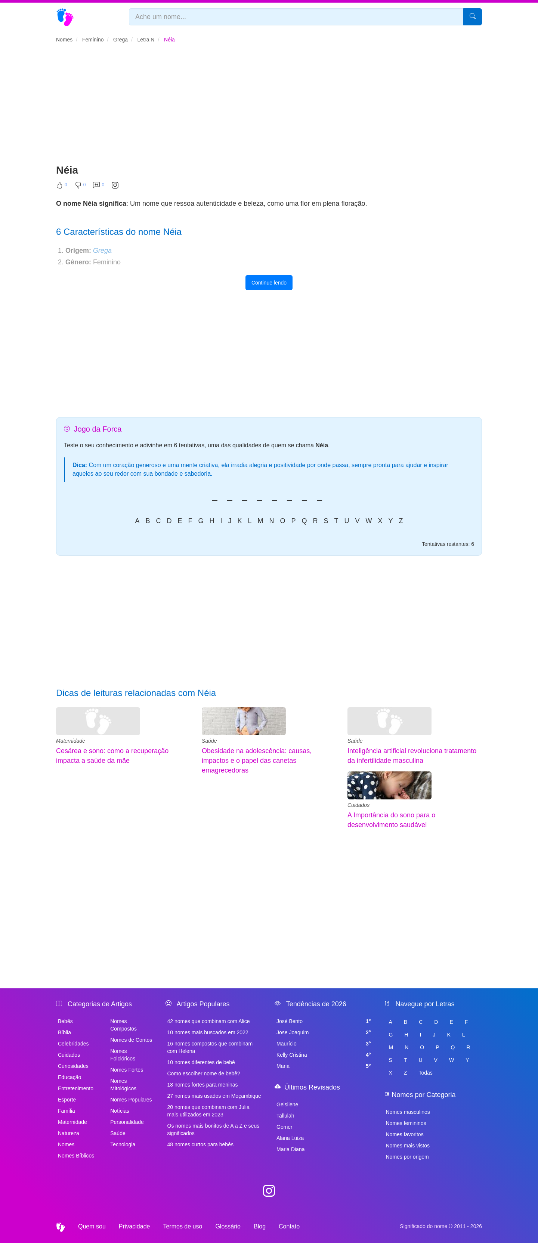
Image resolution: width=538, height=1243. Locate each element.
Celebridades (73, 1044)
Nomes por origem (407, 1157)
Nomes (66, 1144)
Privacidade (134, 1226)
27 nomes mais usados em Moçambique (214, 1096)
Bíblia (64, 1032)
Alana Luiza (290, 1138)
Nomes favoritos (405, 1134)
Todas (425, 1073)
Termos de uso (182, 1226)
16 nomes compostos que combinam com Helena (210, 1047)
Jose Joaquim (323, 1032)
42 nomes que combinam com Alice (208, 1021)
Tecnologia (122, 1144)
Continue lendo (269, 283)
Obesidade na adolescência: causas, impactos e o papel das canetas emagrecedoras (257, 760)
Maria (323, 1066)
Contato (289, 1226)
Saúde (209, 741)
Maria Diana (290, 1149)
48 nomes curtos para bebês (200, 1144)
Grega (102, 250)
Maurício (323, 1043)
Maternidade (70, 741)
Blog (260, 1226)
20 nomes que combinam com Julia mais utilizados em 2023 (208, 1111)
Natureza (68, 1133)
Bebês (65, 1021)
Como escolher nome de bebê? (203, 1073)
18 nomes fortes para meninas (202, 1085)
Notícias (119, 1111)
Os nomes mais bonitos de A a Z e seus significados (213, 1129)
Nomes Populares (131, 1100)
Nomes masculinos (408, 1112)
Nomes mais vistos (408, 1146)
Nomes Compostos (123, 1025)
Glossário (228, 1226)
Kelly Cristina (323, 1055)
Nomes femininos (406, 1123)
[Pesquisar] (472, 16)
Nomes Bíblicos (76, 1156)
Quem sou (92, 1226)
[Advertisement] (269, 107)
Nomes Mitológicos (123, 1084)
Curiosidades (73, 1066)
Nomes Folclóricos (122, 1055)
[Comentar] (98, 187)
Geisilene (287, 1104)
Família (66, 1111)
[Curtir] (61, 187)
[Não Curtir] (80, 187)
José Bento (323, 1021)
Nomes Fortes (126, 1070)
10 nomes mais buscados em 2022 (207, 1032)
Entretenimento (75, 1088)
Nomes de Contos (131, 1040)
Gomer (284, 1127)
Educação (69, 1077)
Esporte (67, 1100)
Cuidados (358, 805)
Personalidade (127, 1122)
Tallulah (285, 1116)
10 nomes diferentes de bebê (201, 1062)
